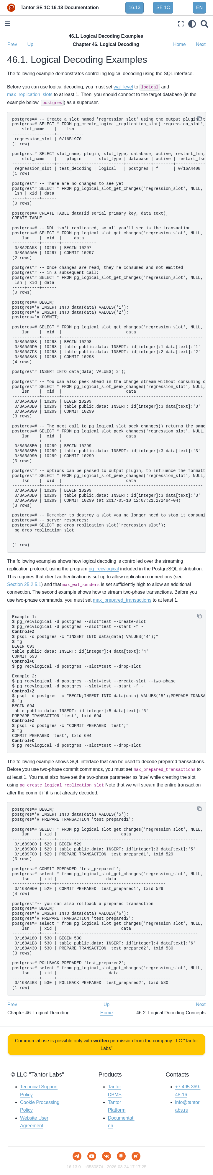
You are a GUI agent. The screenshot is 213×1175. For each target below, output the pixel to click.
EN (199, 7)
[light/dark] (192, 23)
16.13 (134, 7)
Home (179, 44)
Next (201, 44)
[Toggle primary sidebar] (7, 23)
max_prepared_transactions (122, 600)
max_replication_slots (30, 94)
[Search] (204, 23)
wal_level (123, 86)
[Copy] (199, 118)
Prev (12, 44)
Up (30, 44)
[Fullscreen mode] (181, 23)
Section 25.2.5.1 (24, 584)
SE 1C (163, 7)
